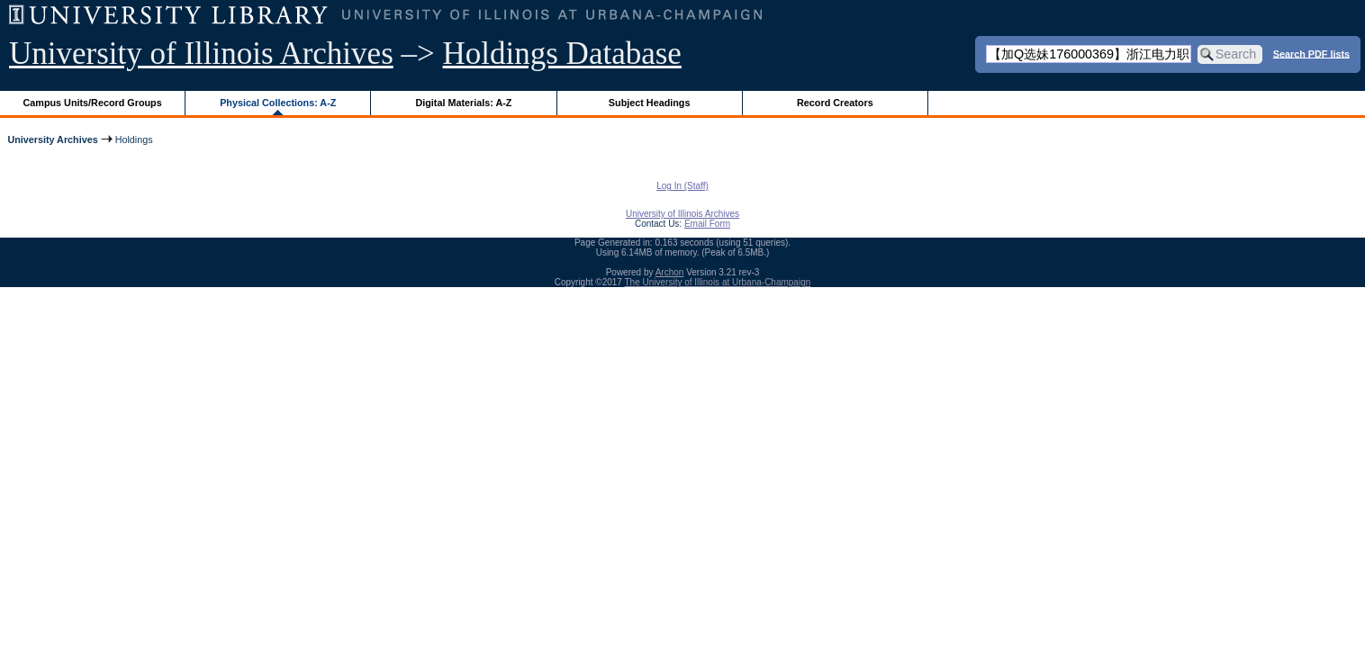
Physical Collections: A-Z (278, 102)
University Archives (52, 139)
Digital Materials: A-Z (463, 102)
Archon (669, 272)
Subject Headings (650, 102)
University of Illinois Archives (201, 53)
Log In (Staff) (682, 186)
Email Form (707, 224)
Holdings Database (562, 53)
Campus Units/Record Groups (92, 102)
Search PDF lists (1311, 53)
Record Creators (835, 102)
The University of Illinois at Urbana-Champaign (718, 282)
